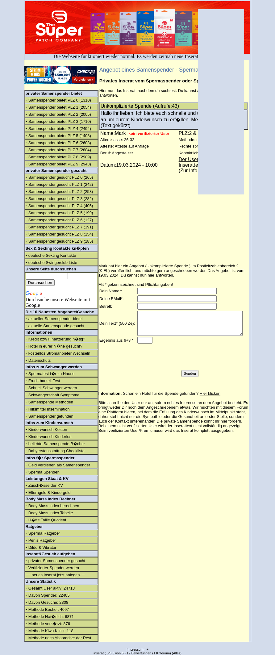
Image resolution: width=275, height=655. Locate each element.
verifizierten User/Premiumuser (136, 438)
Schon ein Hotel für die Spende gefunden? (171, 400)
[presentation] (189, 364)
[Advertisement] (221, 101)
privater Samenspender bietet (54, 93)
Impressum (135, 649)
